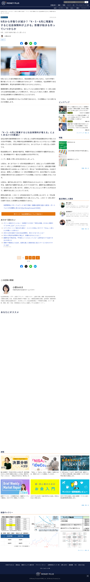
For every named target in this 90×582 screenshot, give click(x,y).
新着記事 (54, 5)
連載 (59, 5)
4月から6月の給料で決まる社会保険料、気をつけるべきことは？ (24, 233)
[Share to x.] (26, 43)
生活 (55, 8)
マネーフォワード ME (45, 568)
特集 (64, 5)
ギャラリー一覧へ (83, 550)
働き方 (3, 39)
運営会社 (18, 565)
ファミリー (85, 8)
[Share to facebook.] (21, 43)
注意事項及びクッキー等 (53, 565)
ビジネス (62, 8)
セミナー (70, 5)
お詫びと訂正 (81, 565)
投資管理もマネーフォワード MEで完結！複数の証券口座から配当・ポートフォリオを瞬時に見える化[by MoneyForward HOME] (29, 206)
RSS (76, 565)
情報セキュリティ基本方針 (27, 565)
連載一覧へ (85, 505)
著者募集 (71, 565)
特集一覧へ (85, 168)
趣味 (78, 8)
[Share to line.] (30, 43)
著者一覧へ (85, 229)
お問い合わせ (64, 565)
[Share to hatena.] (35, 43)
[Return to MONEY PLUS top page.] (10, 3)
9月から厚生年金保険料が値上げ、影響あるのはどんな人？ (22, 235)
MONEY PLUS (4, 11)
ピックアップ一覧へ (82, 132)
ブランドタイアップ (82, 5)
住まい (72, 8)
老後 (67, 8)
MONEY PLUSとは (10, 565)
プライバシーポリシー (41, 565)
